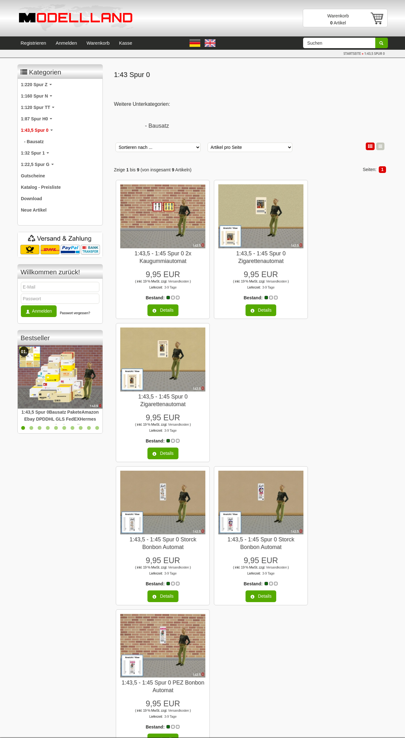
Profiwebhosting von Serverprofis (250, 729)
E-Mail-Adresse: (226, 658)
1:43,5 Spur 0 (37, 130)
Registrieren (33, 43)
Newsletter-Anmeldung (137, 669)
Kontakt (28, 669)
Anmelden (66, 43)
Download (31, 198)
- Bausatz (157, 126)
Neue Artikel (34, 210)
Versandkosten (174, 275)
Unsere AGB (33, 679)
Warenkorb (97, 43)
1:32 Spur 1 (35, 153)
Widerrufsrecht (35, 700)
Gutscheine (33, 175)
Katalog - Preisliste (41, 187)
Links (120, 659)
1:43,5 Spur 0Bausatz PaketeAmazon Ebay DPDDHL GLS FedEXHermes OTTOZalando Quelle (60, 419)
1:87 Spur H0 (36, 118)
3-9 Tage (166, 281)
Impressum (31, 659)
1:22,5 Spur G (37, 164)
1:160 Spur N (36, 96)
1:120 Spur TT (37, 107)
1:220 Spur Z (36, 84)
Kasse (125, 43)
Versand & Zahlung (39, 710)
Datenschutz (33, 689)
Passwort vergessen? (75, 313)
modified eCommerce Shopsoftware (197, 729)
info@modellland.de (330, 700)
